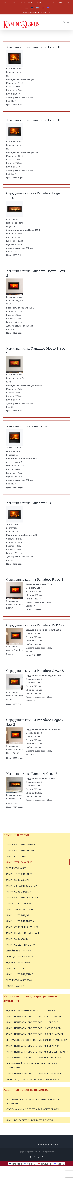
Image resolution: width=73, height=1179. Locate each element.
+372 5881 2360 (46, 12)
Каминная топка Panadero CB (28, 503)
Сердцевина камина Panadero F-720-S (34, 579)
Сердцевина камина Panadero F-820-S (35, 625)
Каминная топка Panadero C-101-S (32, 774)
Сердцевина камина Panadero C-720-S (35, 671)
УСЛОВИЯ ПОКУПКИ (48, 1144)
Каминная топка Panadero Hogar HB (33, 47)
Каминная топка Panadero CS (28, 426)
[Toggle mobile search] (64, 22)
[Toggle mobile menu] (68, 22)
